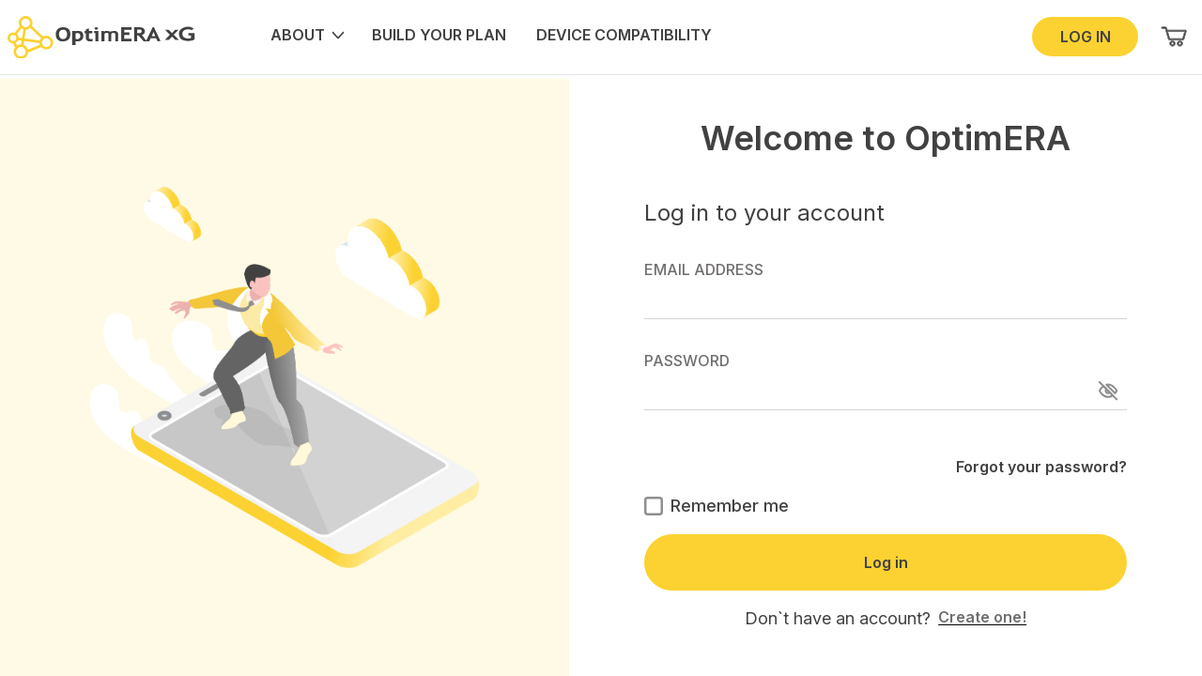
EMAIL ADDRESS (885, 289)
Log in (886, 562)
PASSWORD (885, 380)
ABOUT (306, 34)
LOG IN (1085, 36)
